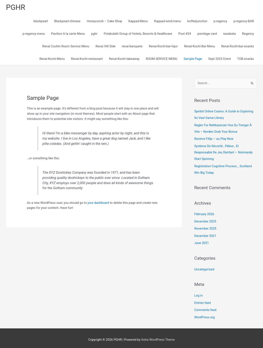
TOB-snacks (245, 59)
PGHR (15, 7)
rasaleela (229, 34)
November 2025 (205, 227)
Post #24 (184, 34)
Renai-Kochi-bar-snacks (237, 46)
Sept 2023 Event (219, 59)
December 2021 (205, 234)
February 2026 (204, 212)
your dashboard (98, 203)
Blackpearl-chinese (67, 21)
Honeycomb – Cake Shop (104, 21)
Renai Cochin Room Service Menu (65, 46)
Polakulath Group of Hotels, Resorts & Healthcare (138, 34)
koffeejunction (197, 21)
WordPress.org (204, 314)
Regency (248, 34)
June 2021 (201, 241)
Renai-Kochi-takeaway (124, 59)
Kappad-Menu (138, 21)
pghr (94, 34)
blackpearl (40, 21)
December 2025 (205, 220)
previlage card (207, 34)
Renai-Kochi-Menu (52, 59)
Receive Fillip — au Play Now (214, 138)
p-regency (220, 21)
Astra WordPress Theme (158, 336)
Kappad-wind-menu (167, 21)
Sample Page (193, 59)
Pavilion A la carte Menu (68, 34)
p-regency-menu (34, 34)
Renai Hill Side (105, 46)
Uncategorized (204, 267)
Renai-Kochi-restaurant (87, 59)
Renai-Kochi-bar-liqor (163, 46)
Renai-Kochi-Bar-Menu (199, 46)
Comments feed (205, 307)
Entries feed (202, 300)
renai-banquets (132, 46)
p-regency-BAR (243, 21)
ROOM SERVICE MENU (161, 59)
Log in (198, 293)
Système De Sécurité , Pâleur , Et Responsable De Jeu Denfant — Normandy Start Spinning (223, 152)
